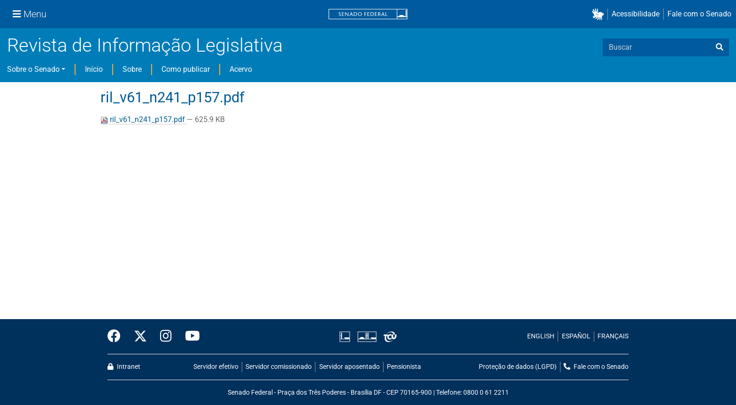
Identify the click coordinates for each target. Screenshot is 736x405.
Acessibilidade (635, 13)
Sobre (132, 69)
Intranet (123, 367)
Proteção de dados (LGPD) (518, 367)
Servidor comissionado (278, 367)
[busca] (719, 47)
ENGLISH (540, 336)
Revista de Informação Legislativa (145, 45)
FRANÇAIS (613, 336)
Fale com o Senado (699, 13)
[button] (599, 14)
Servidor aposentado (349, 367)
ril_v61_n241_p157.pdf (143, 119)
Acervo (241, 69)
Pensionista (404, 367)
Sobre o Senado (33, 69)
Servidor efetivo (215, 367)
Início (94, 69)
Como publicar (185, 69)
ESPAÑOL (576, 336)
